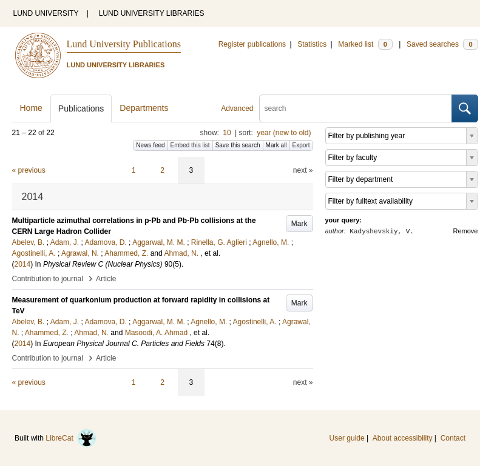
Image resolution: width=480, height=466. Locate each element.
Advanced (237, 108)
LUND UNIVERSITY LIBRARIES (152, 13)
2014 (23, 264)
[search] (355, 108)
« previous (29, 170)
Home (31, 108)
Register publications (252, 44)
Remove (465, 231)
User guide (347, 438)
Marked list (365, 44)
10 (227, 132)
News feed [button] (150, 145)
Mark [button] (299, 223)
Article (106, 279)
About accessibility (403, 438)
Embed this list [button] (190, 145)
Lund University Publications (124, 44)
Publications (81, 108)
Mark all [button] (276, 145)
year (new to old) (284, 132)
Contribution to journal (47, 279)
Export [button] (301, 145)
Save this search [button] (237, 145)
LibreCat (71, 438)
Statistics (311, 44)
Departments (144, 108)
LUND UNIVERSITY (46, 13)
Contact (453, 438)
